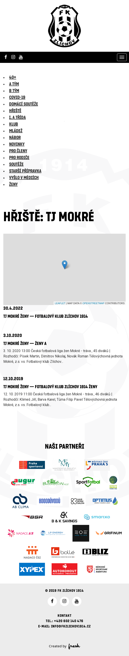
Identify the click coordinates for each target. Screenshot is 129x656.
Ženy (13, 184)
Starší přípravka (25, 171)
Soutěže (16, 164)
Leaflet (60, 303)
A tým (14, 84)
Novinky (16, 144)
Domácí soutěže (23, 104)
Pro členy (18, 151)
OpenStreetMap (93, 303)
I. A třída (17, 117)
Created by (64, 646)
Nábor (15, 137)
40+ (12, 77)
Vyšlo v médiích (24, 177)
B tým (14, 91)
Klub (13, 124)
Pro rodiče (19, 157)
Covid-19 (17, 97)
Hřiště (15, 111)
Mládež (15, 131)
